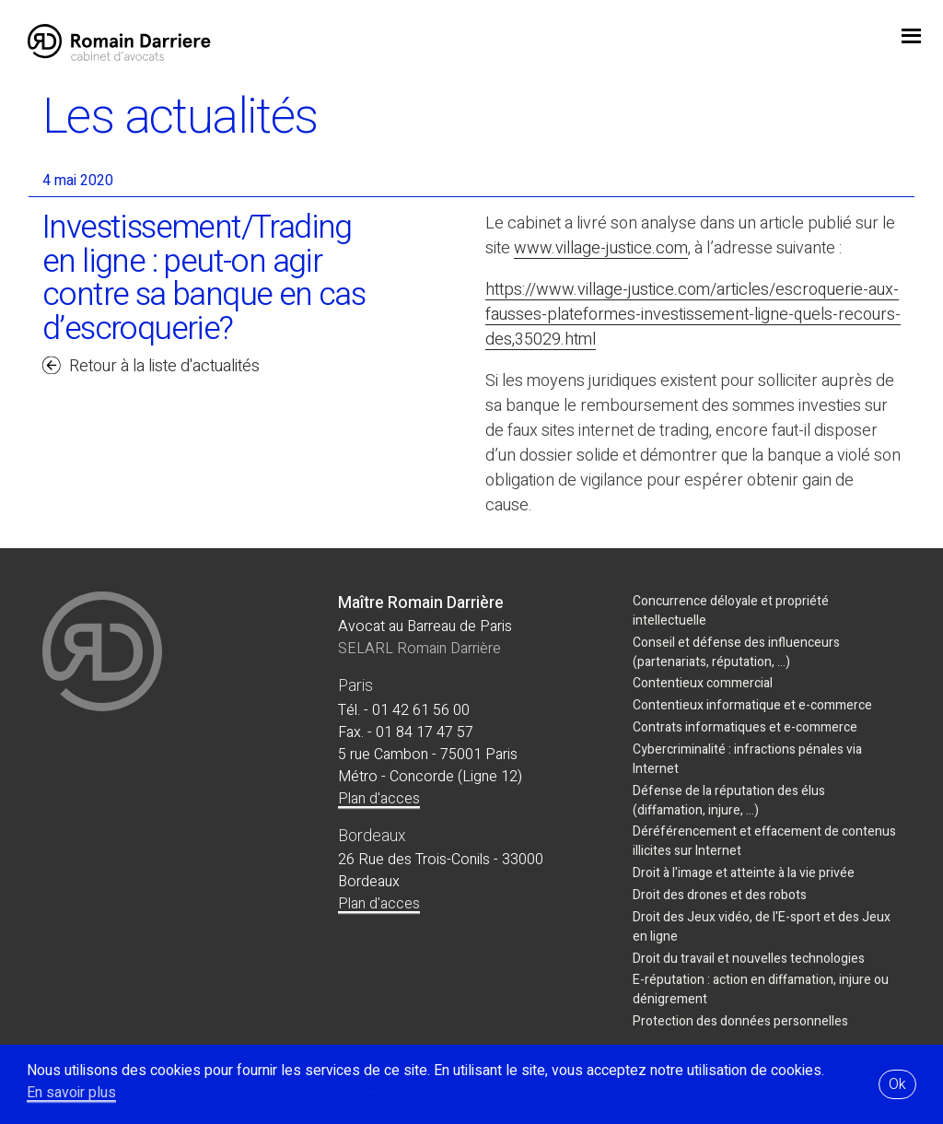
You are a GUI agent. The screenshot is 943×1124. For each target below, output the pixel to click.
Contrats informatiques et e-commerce (745, 727)
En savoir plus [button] (71, 1093)
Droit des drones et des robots (720, 895)
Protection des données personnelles (740, 1021)
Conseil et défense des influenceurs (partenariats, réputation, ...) (736, 652)
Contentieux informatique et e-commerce (752, 705)
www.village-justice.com (601, 248)
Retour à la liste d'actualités (164, 366)
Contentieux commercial (703, 683)
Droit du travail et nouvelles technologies (749, 958)
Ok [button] (897, 1084)
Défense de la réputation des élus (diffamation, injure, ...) (729, 800)
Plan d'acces (379, 799)
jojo (911, 38)
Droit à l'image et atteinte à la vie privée (744, 873)
